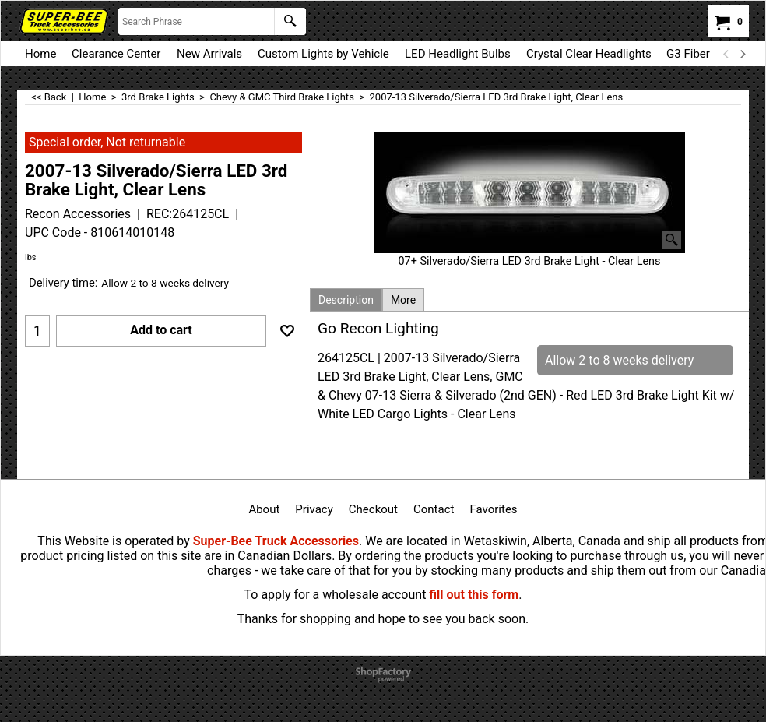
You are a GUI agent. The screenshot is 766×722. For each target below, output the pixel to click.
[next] (742, 54)
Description (346, 300)
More (403, 300)
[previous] (726, 54)
